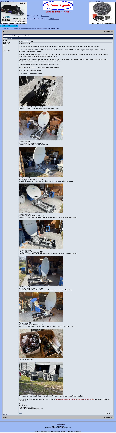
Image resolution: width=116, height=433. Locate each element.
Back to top (5, 414)
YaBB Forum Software (50, 427)
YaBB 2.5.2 (61, 426)
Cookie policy (77, 431)
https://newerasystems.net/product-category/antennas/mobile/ (75, 399)
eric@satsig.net (61, 424)
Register (15, 25)
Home (4, 25)
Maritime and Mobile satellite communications (25, 28)
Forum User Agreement (60, 431)
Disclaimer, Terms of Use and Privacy (44, 431)
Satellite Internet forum (8, 28)
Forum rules (45, 16)
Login (9, 25)
